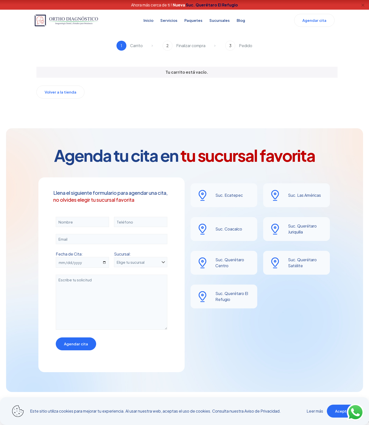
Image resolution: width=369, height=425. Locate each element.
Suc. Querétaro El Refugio (212, 4)
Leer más (315, 411)
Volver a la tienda (60, 92)
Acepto (342, 411)
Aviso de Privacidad (262, 411)
